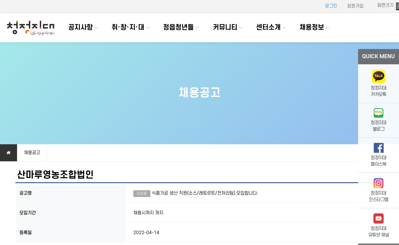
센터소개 (268, 27)
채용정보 (311, 27)
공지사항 (80, 27)
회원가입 (355, 6)
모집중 (142, 194)
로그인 (331, 6)
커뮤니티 (225, 27)
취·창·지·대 (128, 27)
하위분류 (96, 27)
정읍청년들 (178, 27)
